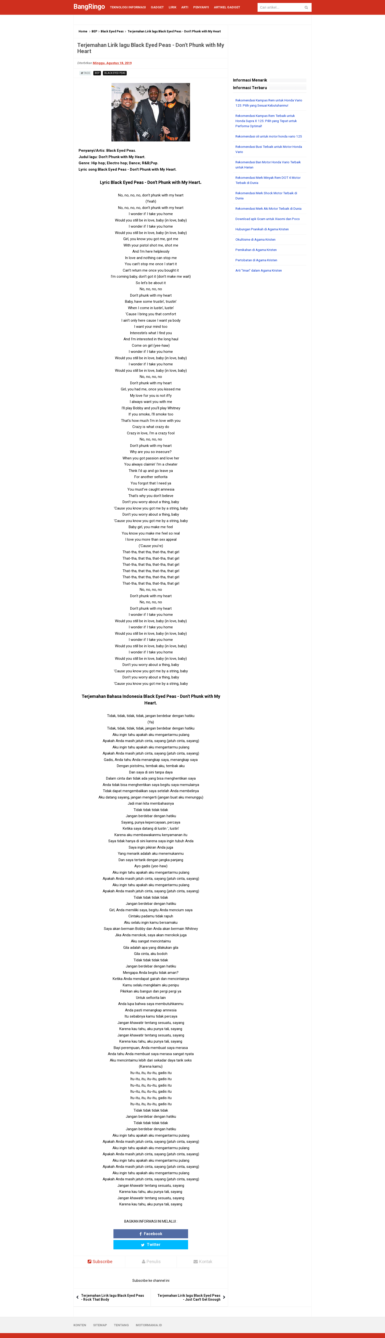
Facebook (131, 1233)
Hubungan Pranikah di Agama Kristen (264, 239)
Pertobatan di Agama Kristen (257, 270)
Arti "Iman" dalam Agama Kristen (260, 281)
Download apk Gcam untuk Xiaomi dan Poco (269, 229)
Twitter (170, 1233)
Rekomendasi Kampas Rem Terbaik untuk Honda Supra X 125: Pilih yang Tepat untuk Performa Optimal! (268, 121)
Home (83, 31)
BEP (94, 31)
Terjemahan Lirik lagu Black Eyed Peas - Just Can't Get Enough (188, 1287)
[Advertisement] (269, 362)
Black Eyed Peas (112, 31)
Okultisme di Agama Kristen (256, 250)
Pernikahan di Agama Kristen (257, 260)
